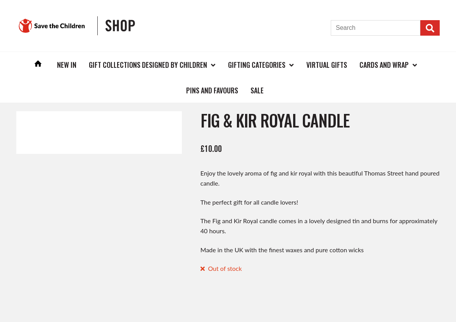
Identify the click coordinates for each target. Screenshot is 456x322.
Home (38, 64)
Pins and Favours (212, 90)
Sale (257, 90)
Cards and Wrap (384, 65)
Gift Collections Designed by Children (148, 65)
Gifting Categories (256, 65)
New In (66, 65)
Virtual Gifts (326, 65)
